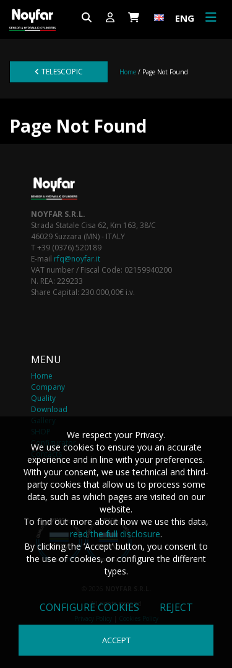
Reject (176, 607)
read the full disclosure (115, 534)
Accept (116, 640)
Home (127, 72)
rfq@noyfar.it (77, 258)
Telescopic (59, 71)
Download (49, 409)
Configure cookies (89, 607)
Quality (43, 398)
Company (48, 387)
